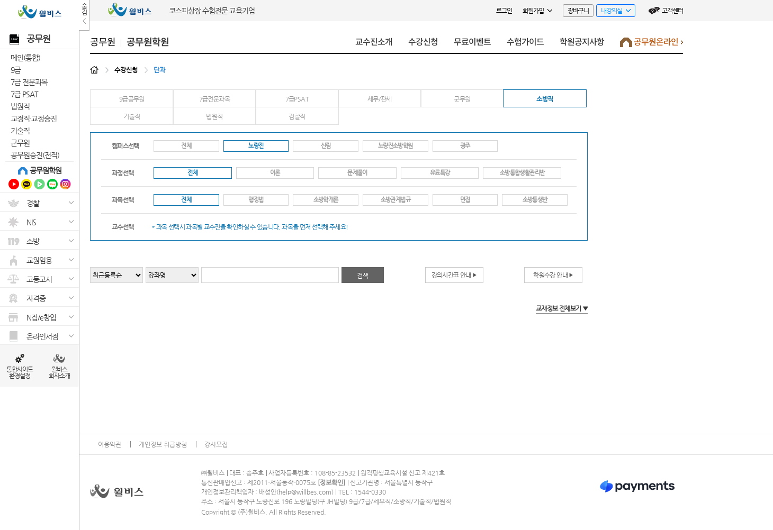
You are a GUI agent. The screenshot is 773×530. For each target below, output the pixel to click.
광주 (465, 145)
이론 (275, 172)
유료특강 (440, 172)
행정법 (255, 199)
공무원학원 (45, 170)
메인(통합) (25, 57)
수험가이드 (525, 42)
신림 (326, 145)
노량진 (255, 145)
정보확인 (331, 482)
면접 (465, 199)
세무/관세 (379, 99)
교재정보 (562, 308)
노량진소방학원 (395, 145)
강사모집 (216, 444)
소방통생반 (535, 199)
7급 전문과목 (29, 82)
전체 (186, 145)
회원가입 (537, 10)
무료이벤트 (472, 42)
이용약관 (109, 444)
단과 (159, 70)
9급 (16, 70)
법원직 (20, 106)
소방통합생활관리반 (522, 172)
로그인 (504, 10)
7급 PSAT (24, 94)
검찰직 (297, 116)
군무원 (20, 143)
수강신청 (423, 42)
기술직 (20, 130)
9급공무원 (132, 99)
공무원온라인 (651, 44)
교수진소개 (373, 42)
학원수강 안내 (553, 275)
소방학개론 (325, 199)
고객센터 (672, 10)
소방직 (544, 99)
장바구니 (578, 10)
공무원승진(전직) (35, 155)
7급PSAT (297, 99)
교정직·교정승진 (34, 118)
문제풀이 (357, 172)
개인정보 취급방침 (163, 444)
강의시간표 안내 (454, 275)
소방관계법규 (395, 199)
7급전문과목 (214, 99)
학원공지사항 (582, 42)
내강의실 (613, 12)
